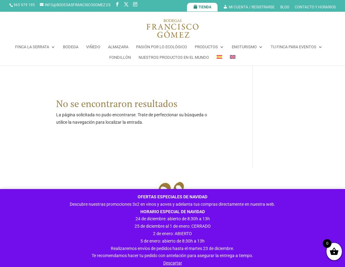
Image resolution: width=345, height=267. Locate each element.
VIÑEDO (93, 47)
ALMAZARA (118, 47)
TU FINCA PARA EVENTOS (293, 47)
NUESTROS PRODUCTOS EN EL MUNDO (174, 57)
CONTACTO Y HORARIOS (315, 7)
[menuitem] (219, 60)
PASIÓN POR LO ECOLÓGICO (161, 47)
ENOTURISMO (244, 47)
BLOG (284, 7)
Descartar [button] (172, 263)
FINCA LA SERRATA (32, 47)
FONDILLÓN (120, 57)
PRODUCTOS (206, 47)
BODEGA (70, 47)
